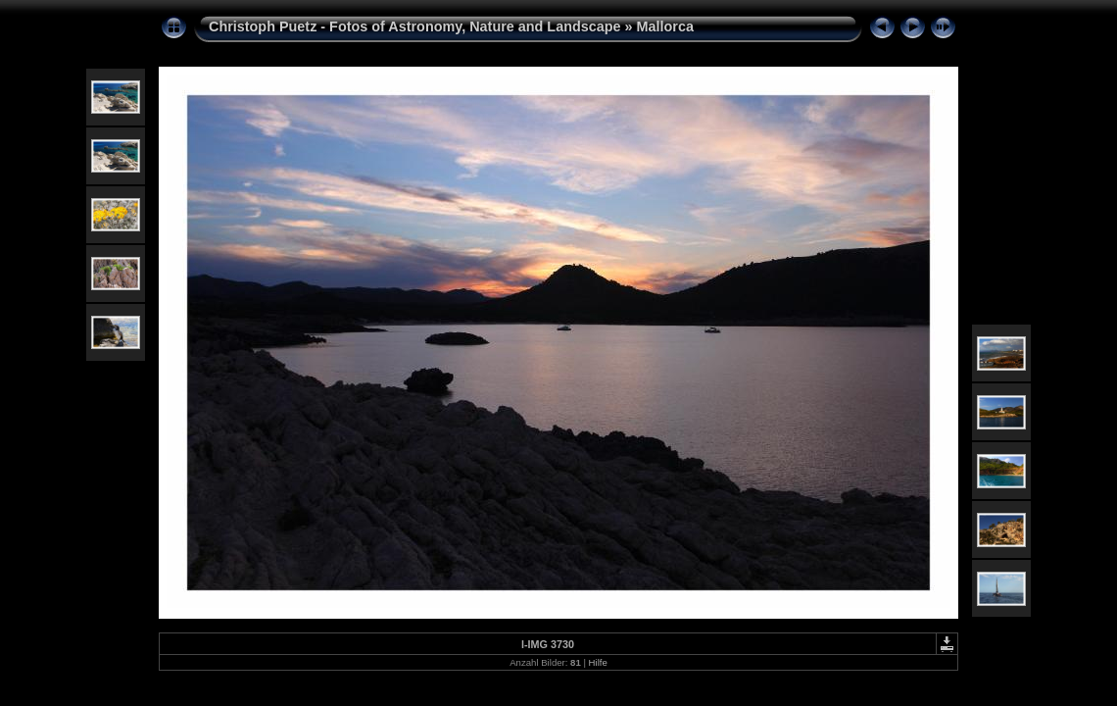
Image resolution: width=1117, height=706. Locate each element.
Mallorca (665, 26)
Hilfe (598, 662)
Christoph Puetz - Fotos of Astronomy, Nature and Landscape (415, 26)
